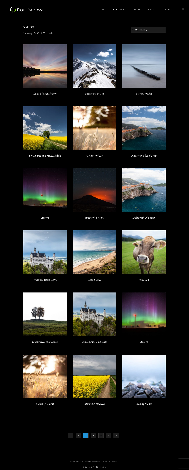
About (152, 9)
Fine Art (137, 9)
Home (104, 9)
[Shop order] (148, 30)
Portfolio (119, 9)
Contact (167, 9)
